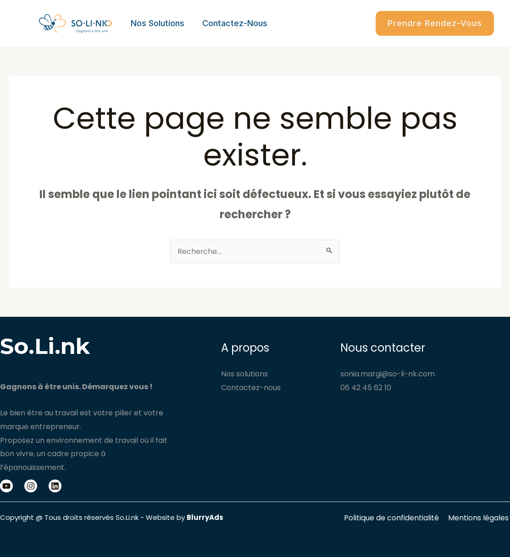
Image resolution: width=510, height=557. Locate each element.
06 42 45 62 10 (365, 387)
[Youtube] (6, 486)
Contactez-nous (232, 23)
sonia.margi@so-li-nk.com (387, 374)
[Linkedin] (55, 486)
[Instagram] (30, 486)
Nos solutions (156, 23)
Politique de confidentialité (394, 518)
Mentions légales (479, 518)
